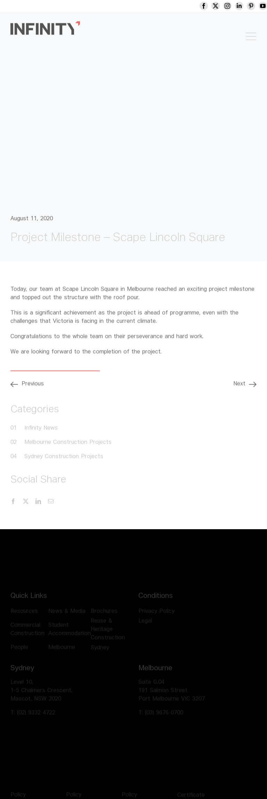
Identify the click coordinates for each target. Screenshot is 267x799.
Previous (33, 386)
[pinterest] (256, 6)
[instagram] (232, 6)
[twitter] (220, 6)
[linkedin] (244, 6)
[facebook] (208, 6)
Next (239, 386)
